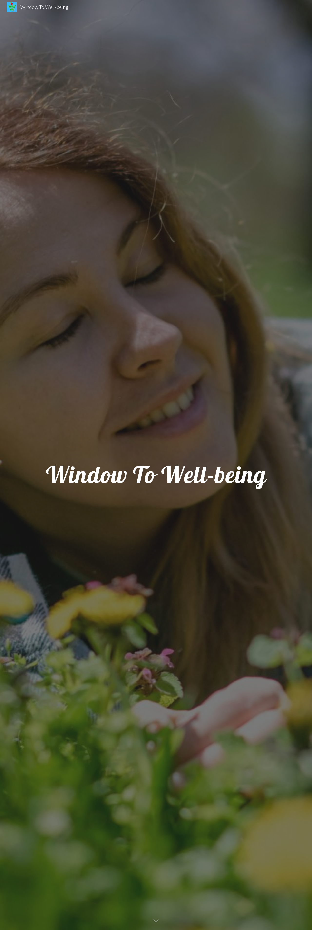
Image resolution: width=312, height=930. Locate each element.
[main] (156, 465)
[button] (156, 921)
